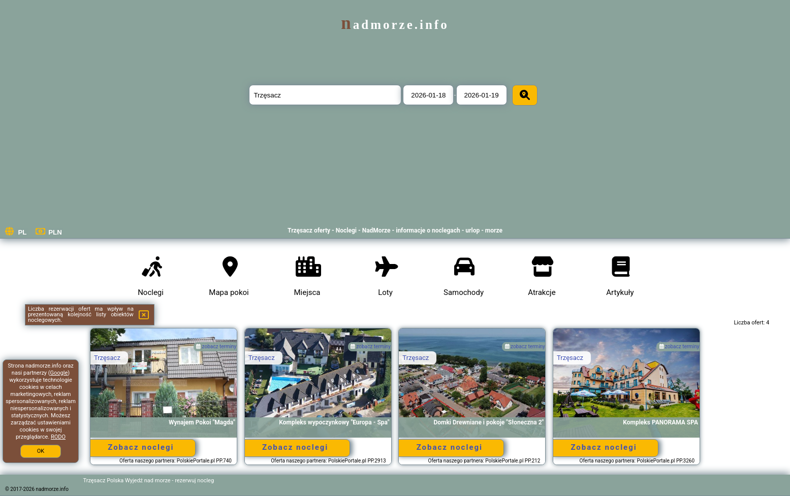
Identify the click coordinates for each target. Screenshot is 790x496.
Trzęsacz (107, 357)
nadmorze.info (395, 24)
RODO (58, 437)
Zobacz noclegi (141, 447)
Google (59, 373)
